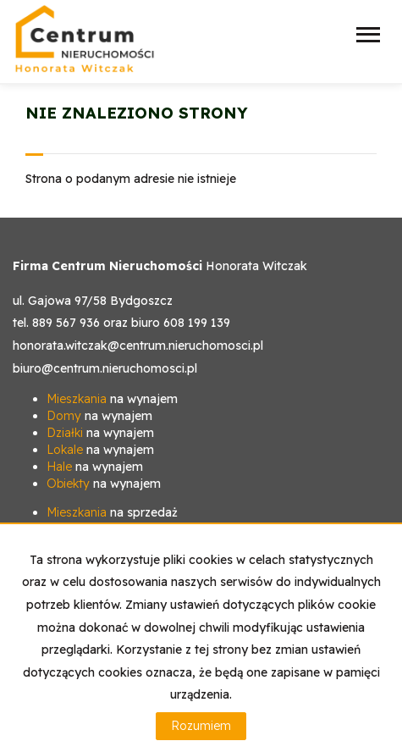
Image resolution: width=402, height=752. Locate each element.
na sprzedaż (112, 512)
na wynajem (112, 398)
